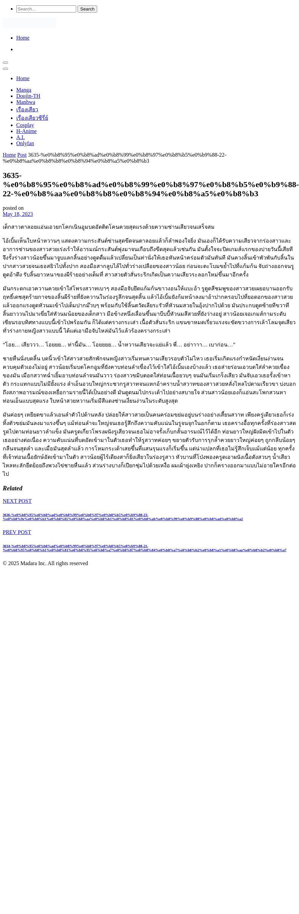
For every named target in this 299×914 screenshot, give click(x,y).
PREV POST (17, 532)
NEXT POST (17, 501)
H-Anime (26, 131)
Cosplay (25, 125)
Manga (23, 90)
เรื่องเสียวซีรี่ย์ (32, 118)
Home (22, 38)
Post (22, 155)
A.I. (20, 137)
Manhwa (25, 102)
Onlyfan (25, 143)
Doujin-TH (28, 96)
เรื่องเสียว (27, 109)
